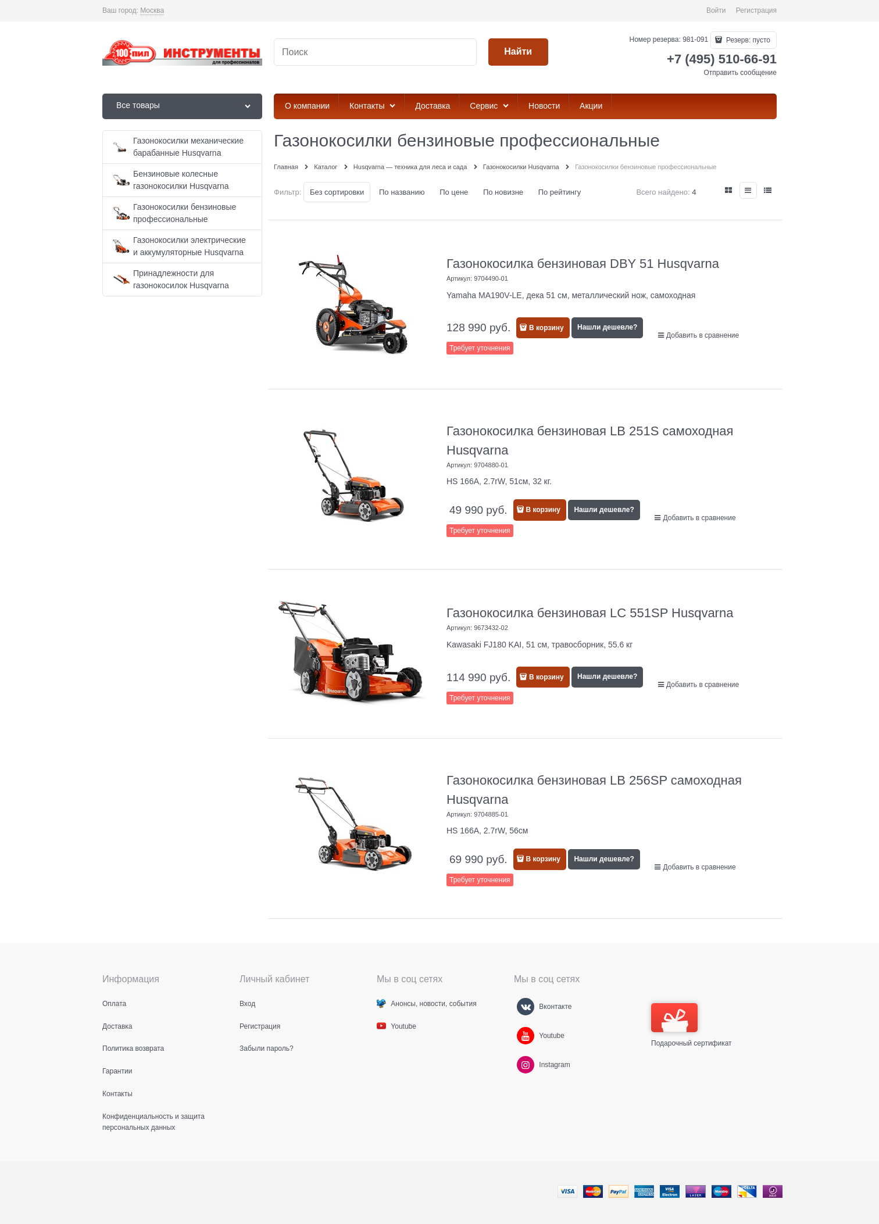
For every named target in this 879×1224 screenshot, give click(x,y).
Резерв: (747, 40)
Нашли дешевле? (607, 327)
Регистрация (756, 10)
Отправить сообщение (740, 73)
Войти (716, 10)
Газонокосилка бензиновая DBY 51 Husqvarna (582, 263)
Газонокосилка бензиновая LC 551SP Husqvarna (589, 613)
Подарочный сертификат (691, 1025)
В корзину (546, 328)
